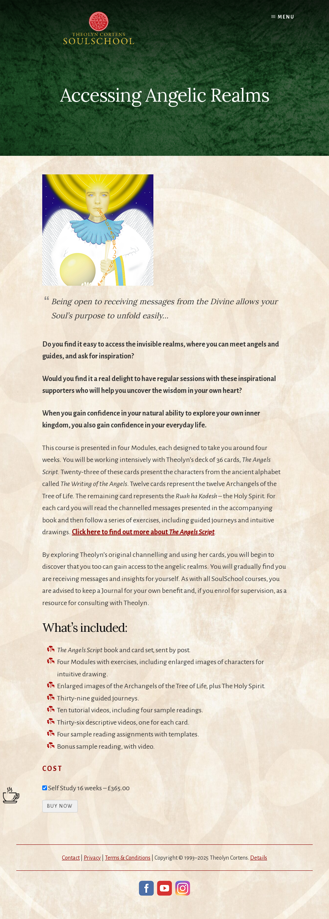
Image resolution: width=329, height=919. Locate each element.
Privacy (92, 858)
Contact (71, 858)
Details (258, 858)
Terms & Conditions (127, 858)
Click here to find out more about (143, 532)
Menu (286, 17)
